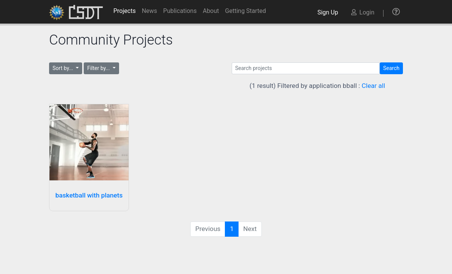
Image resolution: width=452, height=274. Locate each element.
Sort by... (64, 68)
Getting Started (245, 10)
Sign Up (329, 12)
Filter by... (99, 68)
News (149, 10)
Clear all (373, 85)
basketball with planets (89, 195)
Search (391, 68)
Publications (180, 10)
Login (362, 12)
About (211, 10)
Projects (124, 10)
